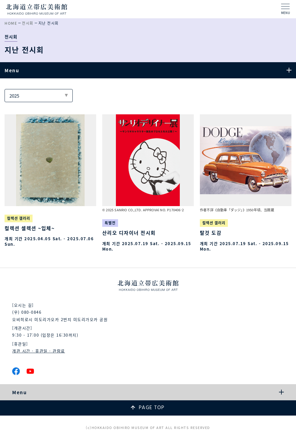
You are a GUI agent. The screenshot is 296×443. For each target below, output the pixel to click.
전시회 (27, 23)
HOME (11, 23)
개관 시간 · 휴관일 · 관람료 (38, 351)
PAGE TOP (152, 408)
